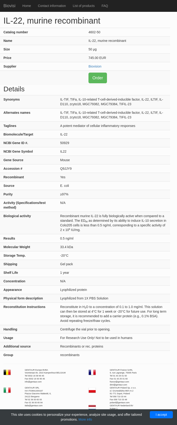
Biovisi (9, 5)
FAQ (105, 6)
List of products (84, 6)
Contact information (52, 6)
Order (97, 78)
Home (26, 6)
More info (85, 419)
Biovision (94, 66)
